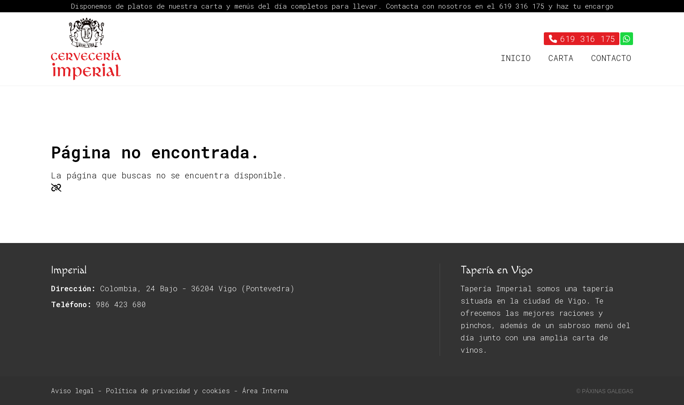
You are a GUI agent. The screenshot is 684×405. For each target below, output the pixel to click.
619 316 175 (523, 5)
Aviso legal (72, 390)
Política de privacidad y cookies (168, 390)
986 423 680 (121, 304)
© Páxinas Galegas (605, 391)
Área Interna (265, 390)
